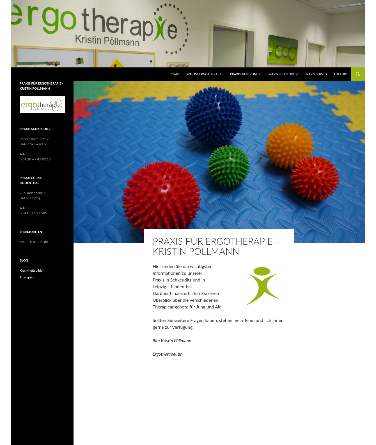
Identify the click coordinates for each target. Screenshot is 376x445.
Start (175, 74)
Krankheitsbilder (32, 270)
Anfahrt (341, 74)
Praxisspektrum (243, 74)
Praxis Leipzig (315, 74)
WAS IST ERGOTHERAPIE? (205, 74)
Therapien (27, 277)
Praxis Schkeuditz (282, 74)
